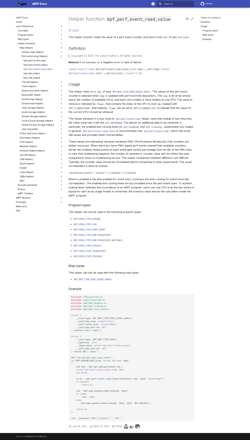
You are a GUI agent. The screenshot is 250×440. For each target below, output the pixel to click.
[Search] (175, 4)
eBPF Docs (22, 17)
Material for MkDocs (37, 436)
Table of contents (211, 17)
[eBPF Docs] (21, 4)
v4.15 (73, 30)
